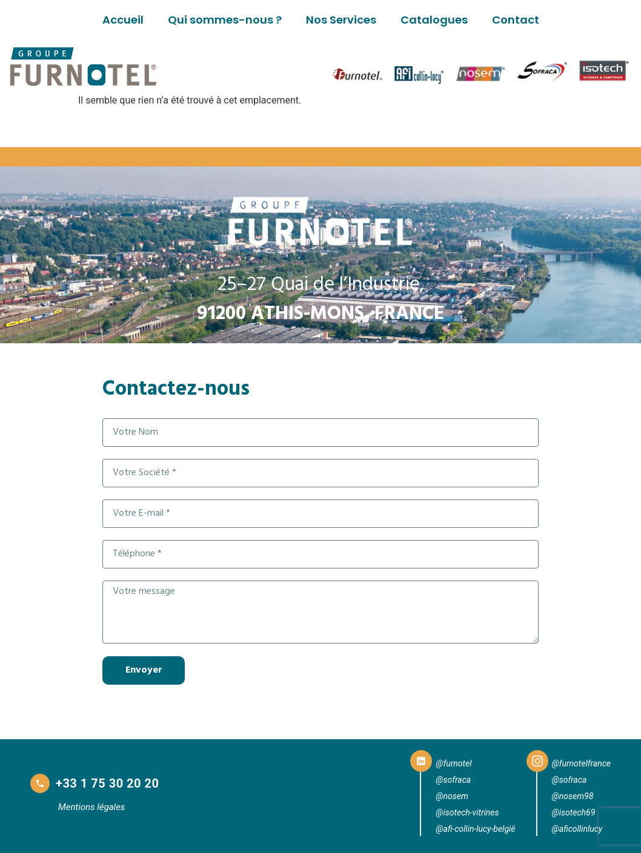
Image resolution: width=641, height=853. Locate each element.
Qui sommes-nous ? (225, 19)
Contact (515, 19)
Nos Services (341, 19)
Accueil (123, 19)
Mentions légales (91, 807)
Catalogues (434, 19)
